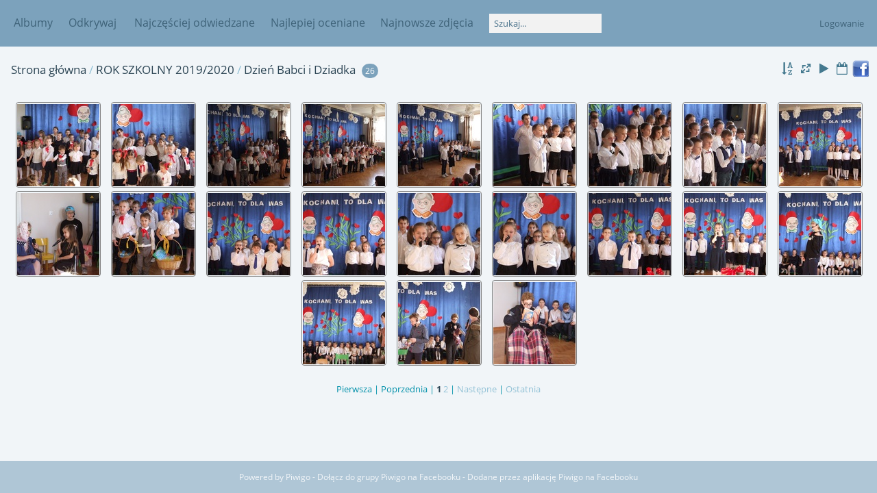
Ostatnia (523, 389)
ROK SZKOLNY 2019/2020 (165, 69)
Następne (477, 389)
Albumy (33, 22)
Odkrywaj (92, 22)
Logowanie (841, 23)
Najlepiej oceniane (318, 22)
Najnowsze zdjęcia (426, 22)
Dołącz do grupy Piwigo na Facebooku (388, 477)
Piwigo (298, 477)
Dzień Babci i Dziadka (300, 69)
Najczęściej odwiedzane (194, 22)
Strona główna (48, 69)
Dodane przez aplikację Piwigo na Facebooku (552, 477)
